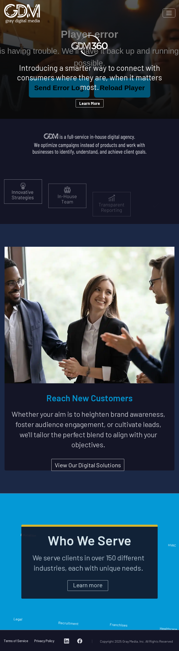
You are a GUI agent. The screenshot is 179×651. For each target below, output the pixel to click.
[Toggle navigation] (169, 13)
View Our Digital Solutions (88, 467)
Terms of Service (16, 641)
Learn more (87, 584)
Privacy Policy (44, 641)
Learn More (89, 103)
